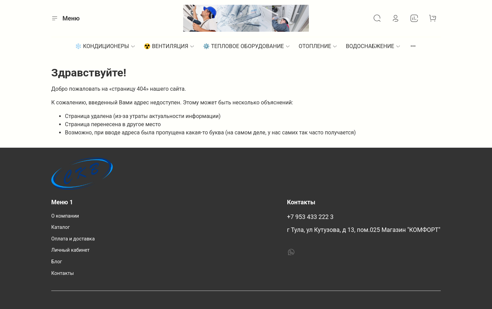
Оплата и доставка (73, 239)
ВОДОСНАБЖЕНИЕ (373, 46)
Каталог (60, 227)
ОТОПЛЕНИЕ (318, 46)
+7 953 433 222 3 (310, 217)
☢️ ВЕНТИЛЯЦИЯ (169, 46)
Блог (56, 262)
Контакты (62, 273)
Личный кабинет (70, 250)
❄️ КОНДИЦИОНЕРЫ (105, 46)
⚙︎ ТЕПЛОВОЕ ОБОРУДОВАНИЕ (246, 46)
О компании (65, 216)
